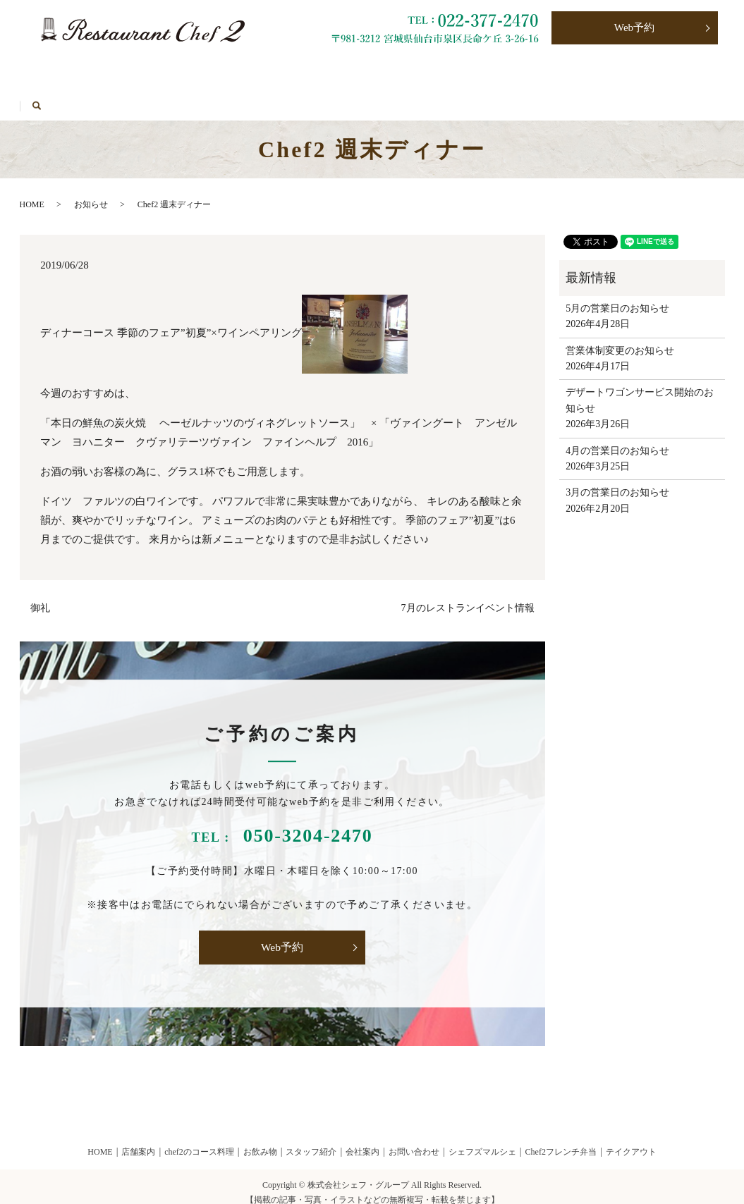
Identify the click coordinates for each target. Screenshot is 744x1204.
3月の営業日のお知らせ (617, 480)
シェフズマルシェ (75, 94)
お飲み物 (173, 71)
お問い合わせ (465, 71)
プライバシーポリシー (578, 71)
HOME (163, 94)
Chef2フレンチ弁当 (360, 71)
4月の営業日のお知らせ (617, 438)
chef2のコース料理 (199, 1140)
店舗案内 (138, 1140)
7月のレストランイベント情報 (468, 595)
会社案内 (362, 1140)
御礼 (40, 595)
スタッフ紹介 (311, 1140)
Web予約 (634, 29)
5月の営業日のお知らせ (617, 295)
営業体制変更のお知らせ (620, 338)
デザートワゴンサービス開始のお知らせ (640, 388)
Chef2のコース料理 (77, 71)
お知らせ (91, 192)
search (220, 94)
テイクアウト (256, 71)
